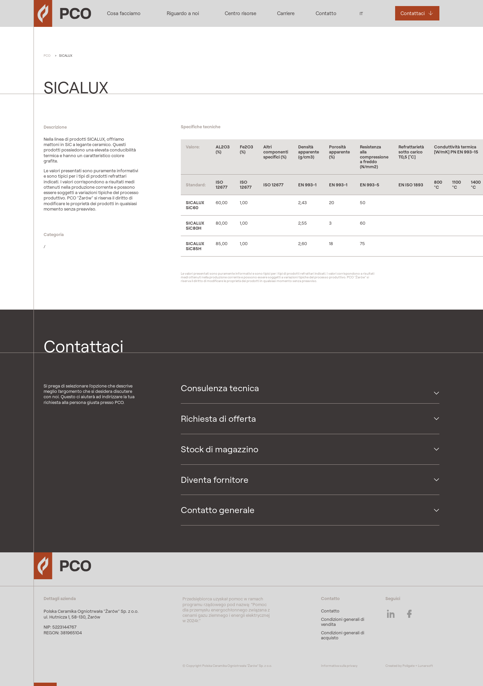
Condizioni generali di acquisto (342, 635)
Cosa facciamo (124, 13)
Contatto (326, 13)
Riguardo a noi (183, 13)
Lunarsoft (425, 666)
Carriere (285, 13)
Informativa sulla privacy (339, 666)
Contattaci (412, 13)
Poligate (408, 666)
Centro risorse (240, 13)
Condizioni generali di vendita (342, 621)
